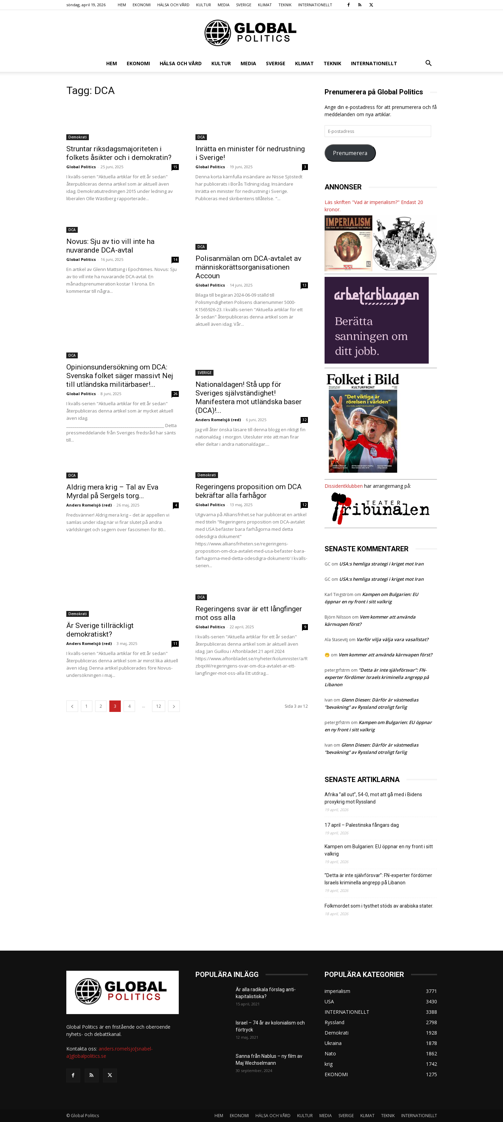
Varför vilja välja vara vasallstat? (392, 639)
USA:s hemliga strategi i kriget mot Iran (381, 564)
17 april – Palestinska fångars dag (362, 825)
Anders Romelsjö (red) (218, 419)
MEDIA (223, 4)
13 (304, 285)
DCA (201, 137)
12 (304, 504)
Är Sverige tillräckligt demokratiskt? (100, 629)
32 (304, 419)
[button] (428, 64)
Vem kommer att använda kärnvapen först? (385, 655)
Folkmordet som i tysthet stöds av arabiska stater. (379, 906)
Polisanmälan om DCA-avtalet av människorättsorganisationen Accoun (248, 267)
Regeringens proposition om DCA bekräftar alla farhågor (248, 491)
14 (175, 259)
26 (175, 393)
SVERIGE (243, 4)
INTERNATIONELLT (315, 4)
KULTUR (203, 4)
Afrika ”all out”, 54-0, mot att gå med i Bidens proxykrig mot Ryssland (373, 798)
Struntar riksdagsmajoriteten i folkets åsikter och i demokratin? (118, 153)
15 (175, 166)
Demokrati (77, 137)
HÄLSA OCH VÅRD (173, 4)
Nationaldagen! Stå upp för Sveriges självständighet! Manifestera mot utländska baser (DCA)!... (248, 397)
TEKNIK (285, 4)
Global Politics (81, 166)
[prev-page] (72, 706)
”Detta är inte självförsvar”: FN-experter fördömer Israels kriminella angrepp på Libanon (377, 677)
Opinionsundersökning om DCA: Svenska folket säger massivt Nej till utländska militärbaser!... (119, 376)
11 (175, 643)
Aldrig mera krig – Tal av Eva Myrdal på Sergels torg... (112, 491)
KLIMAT (265, 4)
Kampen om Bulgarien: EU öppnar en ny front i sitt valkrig (379, 850)
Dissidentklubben (344, 486)
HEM (122, 4)
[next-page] (174, 706)
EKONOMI (142, 4)
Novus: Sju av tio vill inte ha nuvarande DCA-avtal (110, 245)
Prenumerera (350, 153)
